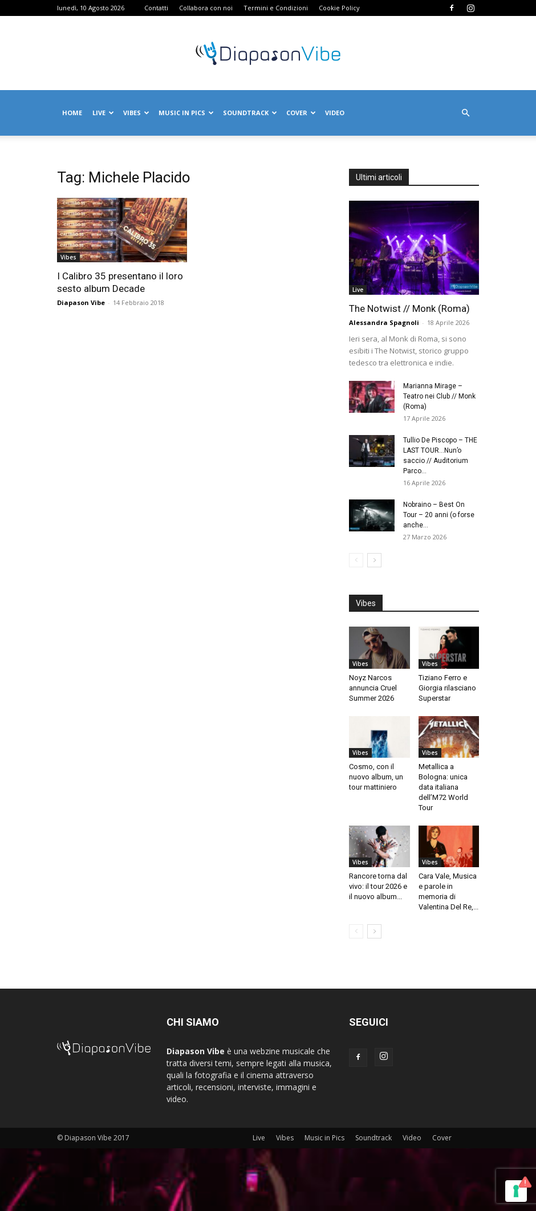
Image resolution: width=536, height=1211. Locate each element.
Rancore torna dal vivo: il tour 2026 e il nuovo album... (378, 886)
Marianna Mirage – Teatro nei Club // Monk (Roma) (439, 396)
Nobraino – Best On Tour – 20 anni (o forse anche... (438, 515)
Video (334, 112)
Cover (301, 112)
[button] (465, 113)
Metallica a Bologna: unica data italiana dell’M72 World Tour (443, 787)
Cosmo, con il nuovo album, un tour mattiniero (376, 776)
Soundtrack (250, 112)
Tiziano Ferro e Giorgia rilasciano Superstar (447, 687)
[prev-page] (356, 560)
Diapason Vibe (81, 302)
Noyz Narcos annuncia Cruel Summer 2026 (373, 687)
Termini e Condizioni (275, 7)
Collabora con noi (206, 7)
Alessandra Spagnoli (384, 322)
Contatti (156, 7)
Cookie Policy (339, 7)
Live (103, 112)
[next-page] (374, 560)
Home (72, 112)
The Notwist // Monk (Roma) (409, 308)
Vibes (136, 112)
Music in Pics (186, 112)
